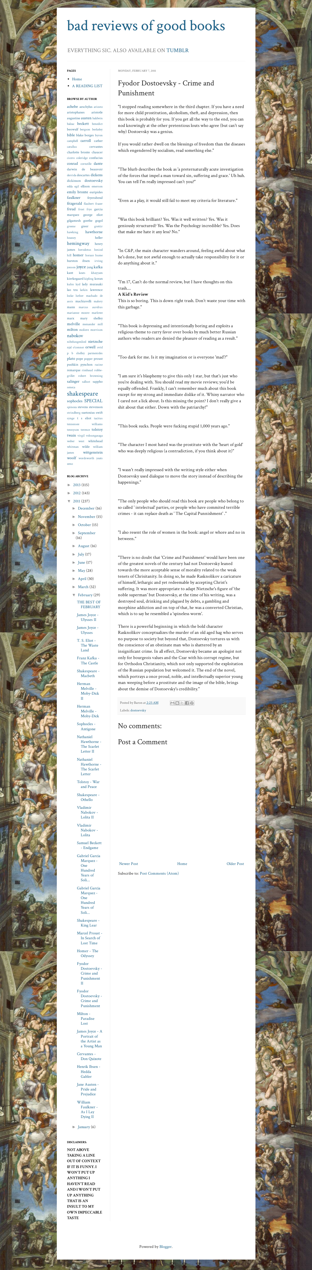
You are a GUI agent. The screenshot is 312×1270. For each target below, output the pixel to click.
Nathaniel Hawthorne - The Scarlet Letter (89, 767)
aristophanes (76, 112)
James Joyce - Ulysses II (88, 617)
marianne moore (78, 313)
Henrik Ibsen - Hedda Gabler (88, 1071)
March (83, 587)
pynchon (86, 364)
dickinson (74, 180)
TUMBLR (177, 50)
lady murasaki (92, 284)
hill (69, 255)
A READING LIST (87, 86)
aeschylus (85, 106)
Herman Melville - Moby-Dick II (88, 691)
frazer (99, 204)
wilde (86, 446)
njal (69, 347)
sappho (98, 381)
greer (84, 226)
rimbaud (87, 370)
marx (70, 318)
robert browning (90, 376)
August (84, 546)
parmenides (95, 353)
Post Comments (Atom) (159, 873)
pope (79, 358)
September (87, 533)
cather (98, 140)
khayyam (97, 273)
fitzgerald (74, 203)
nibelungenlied (76, 342)
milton (72, 329)
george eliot (93, 214)
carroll (85, 140)
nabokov (75, 336)
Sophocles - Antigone (86, 726)
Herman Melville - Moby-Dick (88, 711)
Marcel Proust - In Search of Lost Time (89, 938)
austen (86, 118)
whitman (73, 447)
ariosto (98, 107)
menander (89, 324)
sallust (86, 382)
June (82, 562)
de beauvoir (92, 169)
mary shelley (91, 318)
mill (100, 324)
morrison (96, 330)
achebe (72, 106)
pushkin (72, 364)
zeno (70, 464)
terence (85, 430)
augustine (73, 118)
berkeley (97, 129)
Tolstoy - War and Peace (88, 784)
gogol (99, 220)
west (81, 441)
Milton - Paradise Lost (85, 1018)
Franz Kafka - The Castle (88, 660)
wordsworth (86, 458)
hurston (72, 260)
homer (78, 255)
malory (98, 301)
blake (80, 135)
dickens (97, 175)
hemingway (78, 243)
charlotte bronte (78, 152)
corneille (85, 164)
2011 (77, 501)
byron (99, 135)
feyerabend (95, 197)
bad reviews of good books (146, 26)
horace (89, 255)
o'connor (78, 347)
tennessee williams (85, 424)
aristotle (97, 112)
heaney (71, 238)
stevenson (96, 407)
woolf (71, 458)
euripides (96, 192)
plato (71, 358)
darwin (72, 169)
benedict (97, 124)
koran (98, 278)
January (84, 1127)
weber (71, 441)
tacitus (98, 418)
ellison (85, 186)
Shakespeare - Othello (88, 797)
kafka (98, 267)
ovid (100, 347)
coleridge (82, 158)
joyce (81, 267)
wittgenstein (93, 452)
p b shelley (76, 353)
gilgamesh (74, 220)
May (82, 570)
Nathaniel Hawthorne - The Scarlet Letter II (89, 744)
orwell (90, 347)
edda (70, 186)
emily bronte (77, 192)
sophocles (75, 401)
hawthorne (94, 232)
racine (99, 365)
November (87, 516)
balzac (70, 124)
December (87, 508)
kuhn (70, 284)
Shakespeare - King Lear (88, 923)
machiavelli (83, 301)
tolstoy (97, 429)
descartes (83, 175)
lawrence (96, 289)
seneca (71, 387)
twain (71, 435)
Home (182, 863)
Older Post (235, 863)
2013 (77, 485)
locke (70, 296)
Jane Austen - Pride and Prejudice (88, 1089)
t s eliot (84, 418)
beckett (83, 123)
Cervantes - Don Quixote (89, 1056)
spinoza (72, 407)
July (81, 554)
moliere (84, 330)
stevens (83, 407)
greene (71, 226)
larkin (84, 290)
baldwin (97, 118)
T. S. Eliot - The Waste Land (87, 645)
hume (99, 255)
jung (90, 267)
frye (89, 209)
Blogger (165, 1246)
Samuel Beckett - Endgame (89, 845)
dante (98, 163)
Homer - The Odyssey (87, 953)
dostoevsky (138, 710)
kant (70, 272)
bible (71, 135)
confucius (96, 157)
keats (82, 273)
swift (99, 412)
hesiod (98, 250)
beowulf (72, 129)
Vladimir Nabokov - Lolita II (87, 812)
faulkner (73, 197)
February (85, 595)
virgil (81, 436)
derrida (71, 175)
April (82, 578)
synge (70, 418)
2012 (77, 493)
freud (71, 209)
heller (99, 237)
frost (81, 209)
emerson (97, 186)
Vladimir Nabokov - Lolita (87, 830)
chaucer (97, 152)
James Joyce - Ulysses (88, 630)
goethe (87, 220)
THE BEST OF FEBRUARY (89, 605)
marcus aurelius (91, 307)
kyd (78, 284)
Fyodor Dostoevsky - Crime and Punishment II (89, 973)
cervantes (96, 146)
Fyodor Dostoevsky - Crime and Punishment (89, 999)
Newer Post (128, 863)
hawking (72, 232)
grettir (98, 226)
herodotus (84, 250)
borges (89, 135)
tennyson (73, 430)
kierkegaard (75, 278)
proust (98, 358)
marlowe (97, 313)
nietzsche (95, 341)
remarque (73, 370)
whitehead (95, 441)
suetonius (88, 412)
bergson (85, 129)
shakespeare (82, 394)
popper (88, 359)
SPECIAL (93, 401)
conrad (72, 163)
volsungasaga (94, 436)
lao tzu (72, 289)
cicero (71, 158)
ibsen (86, 260)
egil (76, 186)
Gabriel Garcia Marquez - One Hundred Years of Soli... (88, 868)
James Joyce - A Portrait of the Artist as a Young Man (89, 1039)
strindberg (73, 413)
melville (73, 324)
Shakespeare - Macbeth (88, 673)
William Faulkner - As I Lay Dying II (87, 1110)
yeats (99, 458)
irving (98, 261)
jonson (71, 267)
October (85, 525)
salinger (73, 381)
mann (71, 307)
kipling (88, 279)
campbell (72, 141)
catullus (72, 147)
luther (80, 296)
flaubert (89, 204)
